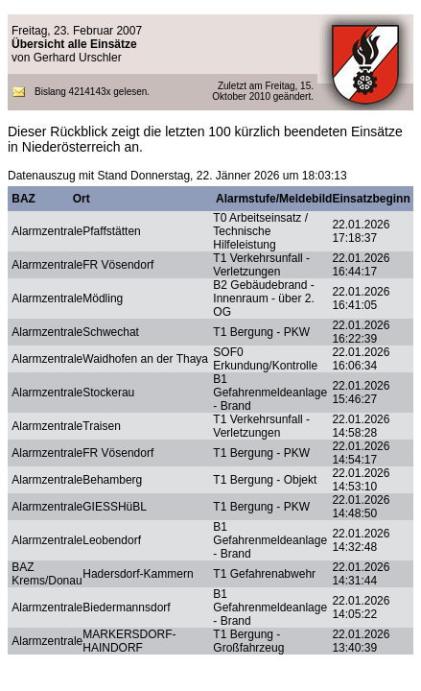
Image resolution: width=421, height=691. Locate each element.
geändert (290, 96)
